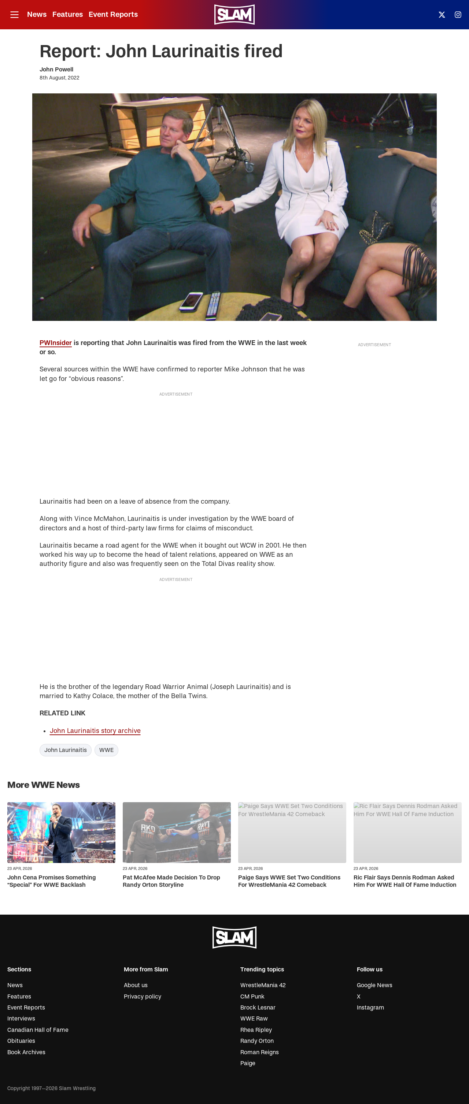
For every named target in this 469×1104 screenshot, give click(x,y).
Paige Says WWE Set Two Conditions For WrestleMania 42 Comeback (289, 881)
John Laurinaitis (65, 750)
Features (67, 14)
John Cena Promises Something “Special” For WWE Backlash (51, 881)
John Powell (56, 69)
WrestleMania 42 (263, 985)
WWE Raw (254, 1018)
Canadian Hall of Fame (38, 1030)
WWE (106, 750)
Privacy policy (142, 996)
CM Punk (252, 996)
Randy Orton (257, 1041)
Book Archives (26, 1052)
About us (136, 985)
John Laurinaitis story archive (95, 731)
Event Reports (113, 14)
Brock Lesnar (258, 1007)
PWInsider (56, 343)
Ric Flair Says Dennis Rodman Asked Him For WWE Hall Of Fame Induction (405, 881)
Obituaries (21, 1041)
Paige (247, 1063)
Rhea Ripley (256, 1030)
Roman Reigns (259, 1052)
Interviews (21, 1018)
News (37, 14)
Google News (374, 985)
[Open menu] (14, 14)
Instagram (370, 1007)
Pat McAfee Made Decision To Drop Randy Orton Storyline (171, 881)
